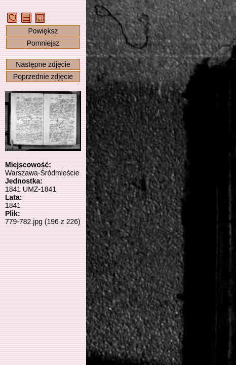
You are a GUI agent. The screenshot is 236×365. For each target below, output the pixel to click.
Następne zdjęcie (43, 64)
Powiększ (43, 31)
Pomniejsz (43, 43)
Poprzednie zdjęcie (43, 76)
